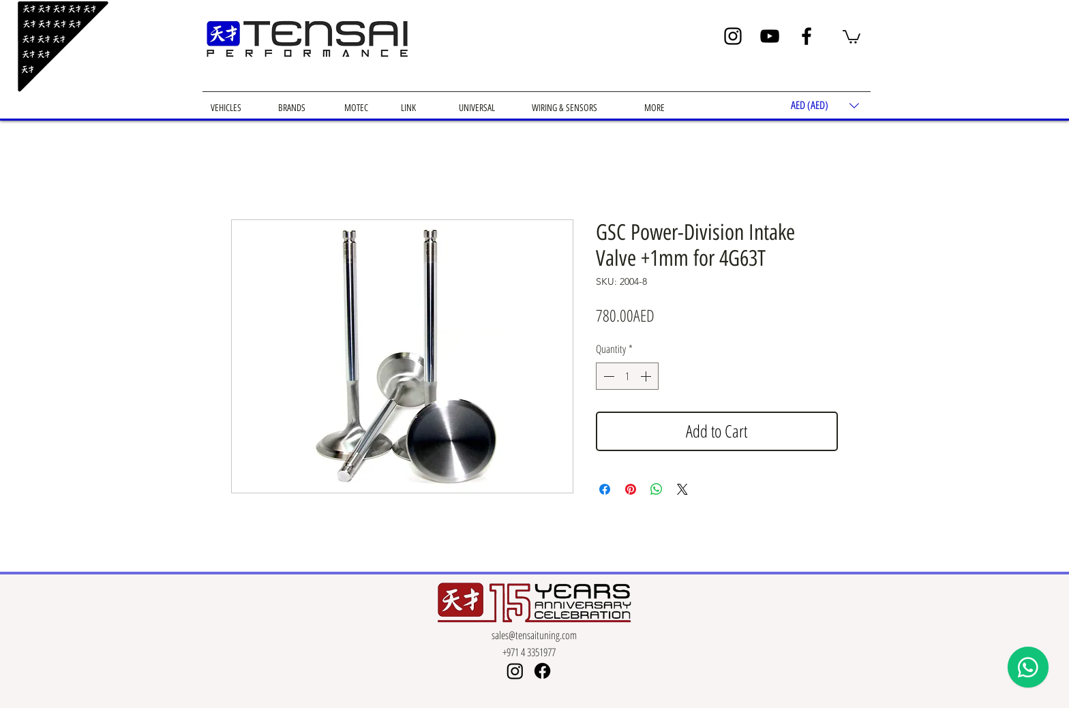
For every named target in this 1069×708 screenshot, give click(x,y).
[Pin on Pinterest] (630, 489)
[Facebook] (806, 36)
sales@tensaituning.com (534, 635)
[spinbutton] (627, 376)
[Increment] (647, 376)
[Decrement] (607, 376)
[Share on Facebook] (605, 489)
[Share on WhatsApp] (656, 489)
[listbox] (825, 105)
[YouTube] (769, 36)
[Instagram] (732, 36)
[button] (851, 36)
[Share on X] (682, 489)
